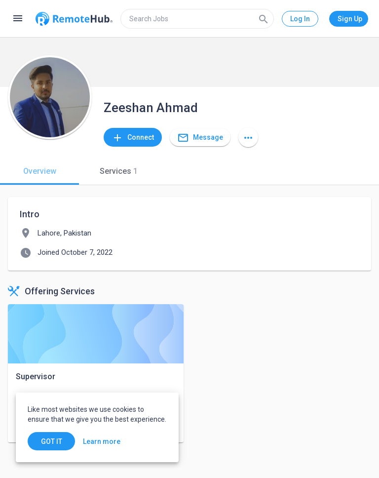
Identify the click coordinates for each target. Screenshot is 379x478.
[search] (197, 18)
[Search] (263, 19)
